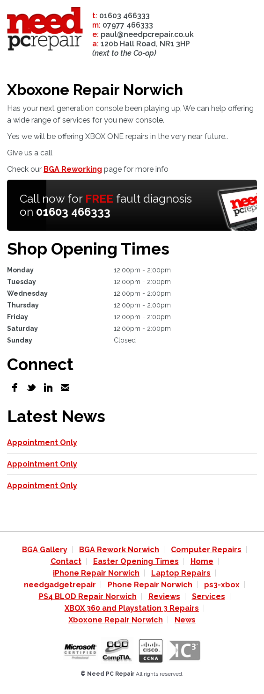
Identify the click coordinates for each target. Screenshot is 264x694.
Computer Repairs (206, 549)
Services (208, 596)
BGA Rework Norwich (119, 549)
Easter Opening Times (136, 561)
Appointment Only (42, 442)
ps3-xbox (222, 584)
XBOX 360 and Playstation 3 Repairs (132, 608)
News (185, 619)
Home (202, 561)
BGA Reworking (73, 169)
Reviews (164, 596)
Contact (66, 561)
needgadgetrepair (60, 584)
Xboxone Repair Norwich (115, 619)
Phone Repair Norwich (150, 584)
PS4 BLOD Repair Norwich (88, 596)
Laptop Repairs (181, 573)
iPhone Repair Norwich (96, 573)
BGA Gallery (44, 549)
